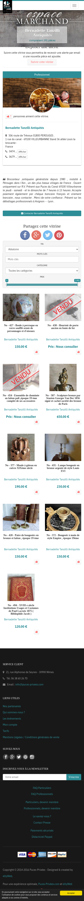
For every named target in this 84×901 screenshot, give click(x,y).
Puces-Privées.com (48, 884)
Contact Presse (41, 822)
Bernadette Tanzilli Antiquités (24, 127)
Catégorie (42, 265)
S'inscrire (74, 777)
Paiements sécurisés (42, 830)
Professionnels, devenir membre (42, 808)
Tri (42, 244)
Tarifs (6, 731)
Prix (42, 277)
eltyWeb (7, 876)
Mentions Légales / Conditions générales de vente (31, 737)
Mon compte (10, 724)
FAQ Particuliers (42, 787)
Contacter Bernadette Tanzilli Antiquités (42, 213)
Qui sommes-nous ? (14, 712)
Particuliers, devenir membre (42, 802)
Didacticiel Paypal (42, 836)
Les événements (12, 718)
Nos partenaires (12, 706)
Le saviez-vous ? (42, 816)
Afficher (22, 151)
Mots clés (42, 254)
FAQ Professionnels (42, 794)
